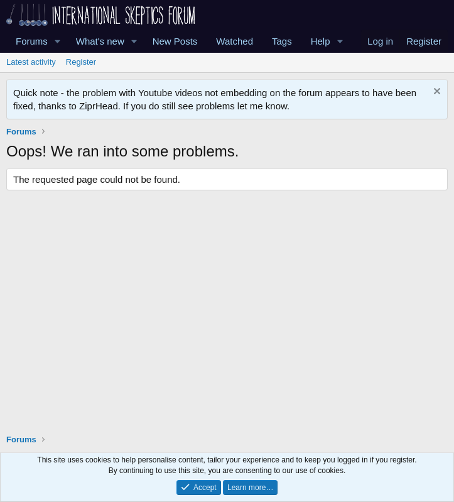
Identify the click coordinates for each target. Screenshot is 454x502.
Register (81, 62)
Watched (234, 41)
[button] (58, 41)
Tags (282, 41)
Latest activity (31, 62)
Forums (32, 41)
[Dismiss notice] (435, 92)
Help (320, 41)
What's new (100, 41)
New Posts (175, 41)
